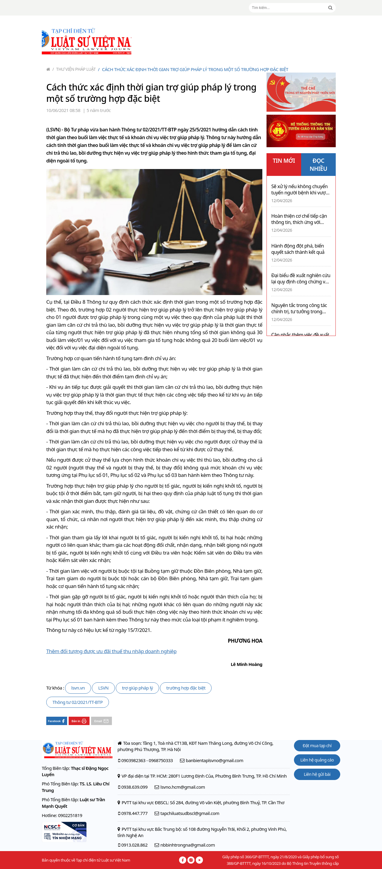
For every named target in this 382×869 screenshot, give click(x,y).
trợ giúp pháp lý (137, 688)
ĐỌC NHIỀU (318, 165)
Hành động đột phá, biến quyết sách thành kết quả (297, 249)
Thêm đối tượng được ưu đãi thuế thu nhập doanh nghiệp (111, 651)
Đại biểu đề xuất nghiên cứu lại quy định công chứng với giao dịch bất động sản (300, 278)
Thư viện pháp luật (74, 69)
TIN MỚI (284, 161)
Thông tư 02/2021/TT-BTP (78, 702)
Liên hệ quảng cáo (317, 760)
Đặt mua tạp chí (317, 745)
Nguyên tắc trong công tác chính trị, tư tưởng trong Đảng (299, 308)
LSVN (103, 688)
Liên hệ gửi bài (317, 774)
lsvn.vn (78, 688)
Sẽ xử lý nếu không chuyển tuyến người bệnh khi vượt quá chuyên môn (299, 189)
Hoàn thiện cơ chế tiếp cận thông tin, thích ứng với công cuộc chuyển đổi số (299, 219)
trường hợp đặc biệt (185, 688)
